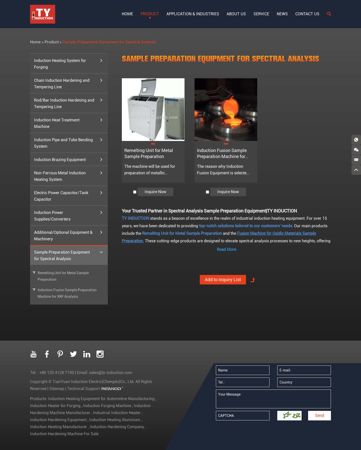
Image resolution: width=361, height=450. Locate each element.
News (282, 14)
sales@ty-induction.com (110, 372)
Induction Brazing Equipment (68, 160)
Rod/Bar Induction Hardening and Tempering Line (68, 103)
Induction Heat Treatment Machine (68, 123)
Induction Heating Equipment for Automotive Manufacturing (101, 398)
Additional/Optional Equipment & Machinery (68, 235)
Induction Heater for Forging (55, 405)
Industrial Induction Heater (117, 412)
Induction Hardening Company (117, 426)
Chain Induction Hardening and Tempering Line (68, 83)
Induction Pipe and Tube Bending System (68, 143)
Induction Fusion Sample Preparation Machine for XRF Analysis (222, 156)
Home (127, 14)
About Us (236, 14)
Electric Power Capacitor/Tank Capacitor (68, 196)
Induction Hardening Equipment (58, 419)
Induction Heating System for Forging (68, 63)
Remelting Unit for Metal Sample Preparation (63, 276)
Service (261, 14)
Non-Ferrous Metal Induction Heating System (68, 176)
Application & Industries (192, 14)
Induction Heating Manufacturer (59, 426)
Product (150, 14)
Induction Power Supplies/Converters (68, 215)
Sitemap (56, 388)
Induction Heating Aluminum (114, 419)
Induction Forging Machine (107, 405)
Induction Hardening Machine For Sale (64, 433)
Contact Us (307, 14)
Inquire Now (155, 191)
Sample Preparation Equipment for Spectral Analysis (109, 42)
